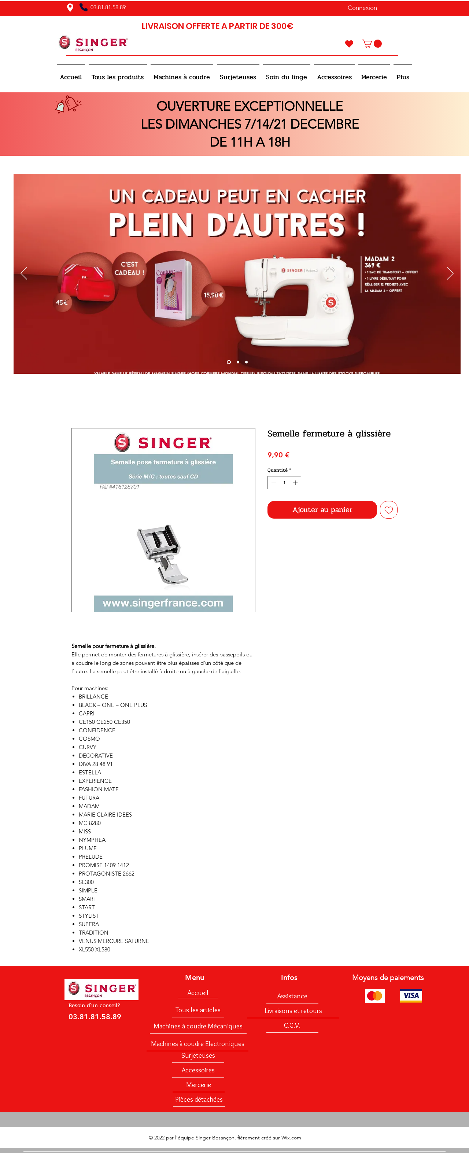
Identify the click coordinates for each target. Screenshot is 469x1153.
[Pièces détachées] (199, 1099)
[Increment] (296, 482)
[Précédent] (24, 274)
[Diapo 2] (238, 362)
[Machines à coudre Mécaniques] (198, 1026)
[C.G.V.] (292, 1025)
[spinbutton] (284, 482)
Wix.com (291, 1137)
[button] (372, 44)
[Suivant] (450, 274)
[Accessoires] (198, 1070)
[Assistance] (292, 996)
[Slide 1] (229, 362)
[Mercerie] (199, 1085)
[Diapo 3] (246, 362)
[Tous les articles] (198, 1010)
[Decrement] (273, 482)
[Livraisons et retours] (293, 1010)
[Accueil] (198, 992)
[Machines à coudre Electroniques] (197, 1043)
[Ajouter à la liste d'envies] (389, 510)
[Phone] (84, 7)
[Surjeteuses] (198, 1055)
